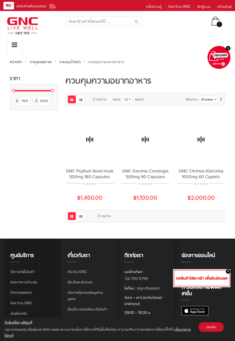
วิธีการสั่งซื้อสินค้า (22, 271)
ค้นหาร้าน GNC (179, 6)
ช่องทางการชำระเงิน (23, 282)
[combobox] (104, 21)
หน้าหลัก (16, 61)
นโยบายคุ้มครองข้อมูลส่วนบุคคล (85, 295)
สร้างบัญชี (224, 6)
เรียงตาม (192, 99)
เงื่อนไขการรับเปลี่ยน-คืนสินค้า (87, 309)
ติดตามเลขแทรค (21, 292)
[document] (117, 329)
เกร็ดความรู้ (154, 6)
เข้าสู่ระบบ (203, 6)
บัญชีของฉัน (18, 313)
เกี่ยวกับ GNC (77, 271)
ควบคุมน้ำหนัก (70, 61)
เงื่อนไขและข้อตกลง (79, 282)
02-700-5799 (136, 278)
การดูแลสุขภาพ (41, 61)
